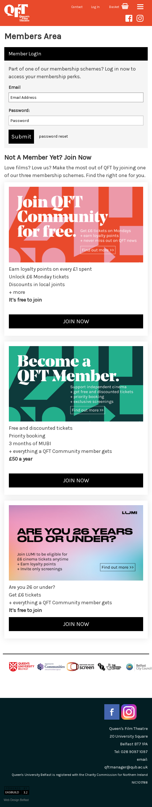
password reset (53, 136)
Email (15, 87)
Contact (77, 7)
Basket (119, 7)
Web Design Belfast (16, 800)
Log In (95, 7)
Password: (19, 110)
